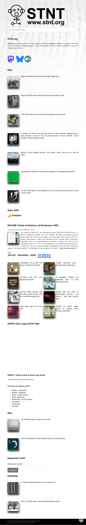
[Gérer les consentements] (81, 520)
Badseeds (21, 397)
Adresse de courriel (15, 464)
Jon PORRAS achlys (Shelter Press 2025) (35, 419)
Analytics (15, 215)
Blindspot (23, 393)
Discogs (15, 406)
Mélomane (23, 390)
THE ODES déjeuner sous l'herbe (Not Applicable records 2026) (43, 114)
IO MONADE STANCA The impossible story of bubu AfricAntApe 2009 (67, 279)
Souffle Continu (23, 395)
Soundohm (16, 402)
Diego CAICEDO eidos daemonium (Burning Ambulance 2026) (42, 95)
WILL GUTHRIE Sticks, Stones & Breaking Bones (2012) (40, 501)
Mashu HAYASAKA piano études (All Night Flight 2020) (40, 76)
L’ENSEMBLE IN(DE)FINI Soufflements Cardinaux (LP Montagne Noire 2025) (48, 171)
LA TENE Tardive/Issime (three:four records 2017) (38, 482)
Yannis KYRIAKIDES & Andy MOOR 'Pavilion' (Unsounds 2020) (43, 438)
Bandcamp (16, 404)
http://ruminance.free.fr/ (69, 248)
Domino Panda (27, 399)
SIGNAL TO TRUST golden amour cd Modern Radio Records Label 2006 (67, 308)
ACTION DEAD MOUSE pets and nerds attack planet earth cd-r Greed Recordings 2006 (31, 294)
